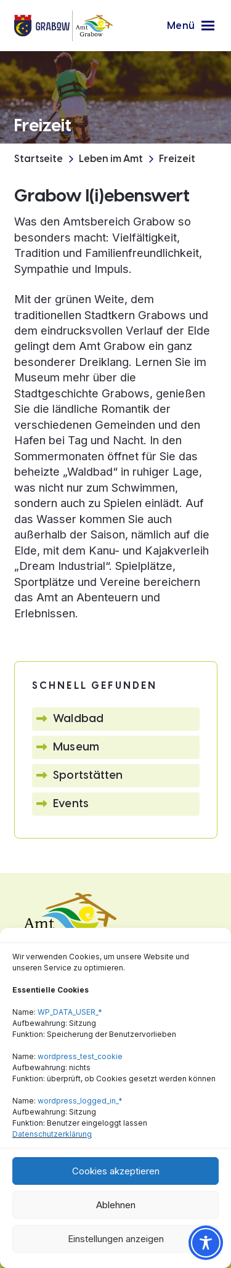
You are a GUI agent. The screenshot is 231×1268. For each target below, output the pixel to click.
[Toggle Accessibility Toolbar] (206, 1243)
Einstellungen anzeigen (116, 1239)
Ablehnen (116, 1205)
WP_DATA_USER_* (70, 1012)
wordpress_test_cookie (80, 1056)
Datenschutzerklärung (52, 1134)
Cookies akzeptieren (116, 1171)
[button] (190, 26)
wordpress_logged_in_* (80, 1100)
